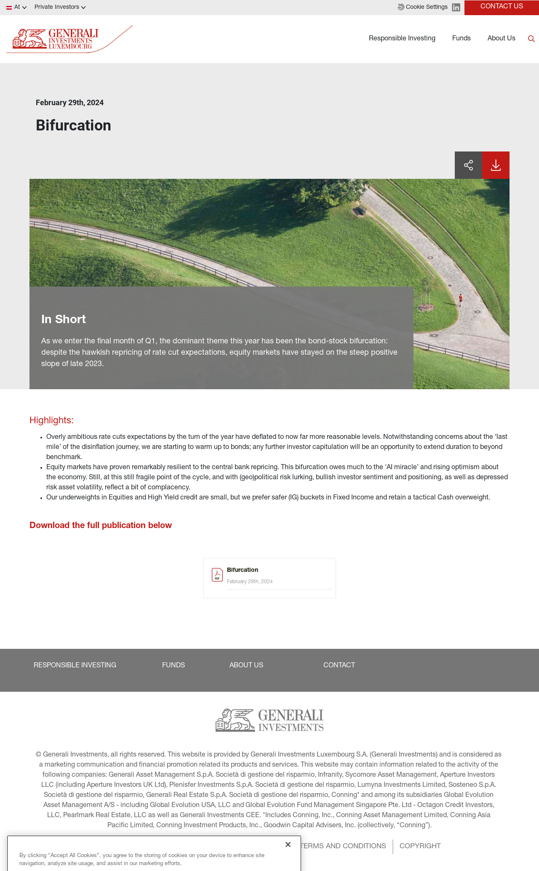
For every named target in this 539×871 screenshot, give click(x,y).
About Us (501, 39)
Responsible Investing (402, 39)
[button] (423, 7)
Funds (461, 39)
